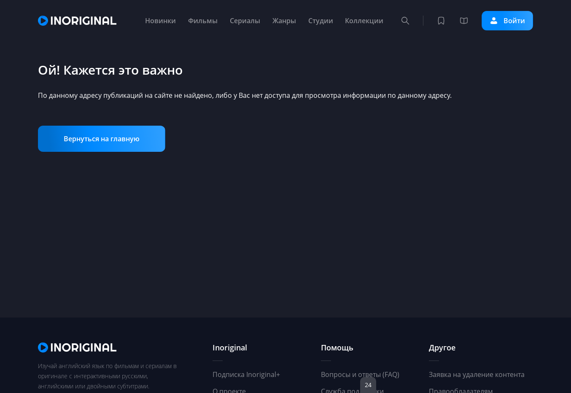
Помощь (337, 347)
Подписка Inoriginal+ (246, 374)
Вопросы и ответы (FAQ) (360, 374)
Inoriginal (230, 347)
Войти (507, 20)
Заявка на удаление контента (477, 374)
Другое (442, 347)
